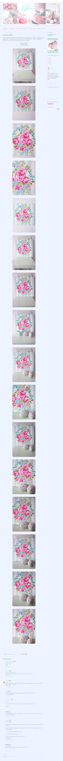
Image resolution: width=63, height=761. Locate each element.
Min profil (11, 29)
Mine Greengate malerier (22, 29)
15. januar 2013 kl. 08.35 (9, 708)
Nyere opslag (5, 754)
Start (24, 754)
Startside (5, 29)
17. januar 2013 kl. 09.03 (9, 716)
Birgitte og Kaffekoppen (9, 661)
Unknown (7, 680)
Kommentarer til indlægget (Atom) (12, 756)
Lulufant (7, 720)
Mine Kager (32, 29)
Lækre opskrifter (41, 29)
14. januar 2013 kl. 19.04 (9, 687)
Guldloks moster (8, 699)
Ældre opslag (42, 754)
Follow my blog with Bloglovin (52, 99)
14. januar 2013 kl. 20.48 (9, 696)
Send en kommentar (7, 751)
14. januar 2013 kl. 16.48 (9, 676)
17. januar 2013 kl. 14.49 (9, 740)
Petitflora (7, 671)
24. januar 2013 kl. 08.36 (9, 749)
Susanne (6, 691)
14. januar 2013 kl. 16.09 (9, 667)
